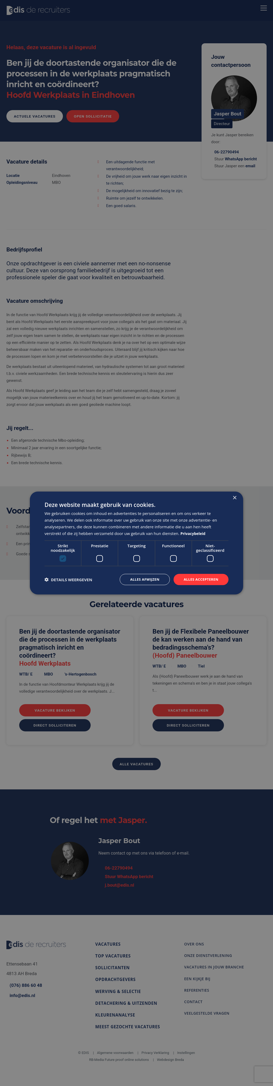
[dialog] (136, 543)
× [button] (234, 497)
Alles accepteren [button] (199, 579)
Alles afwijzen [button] (141, 579)
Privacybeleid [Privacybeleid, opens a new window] (193, 533)
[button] (68, 579)
